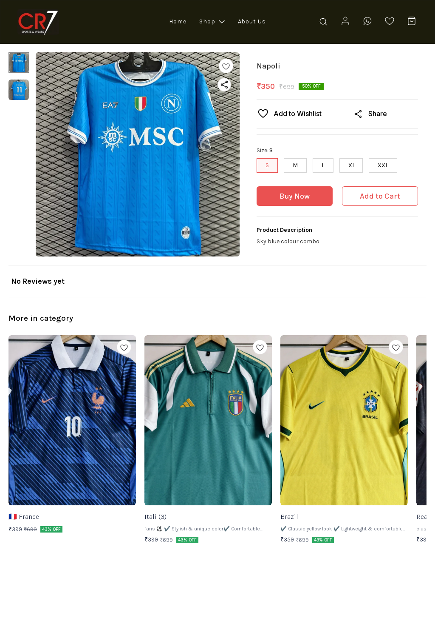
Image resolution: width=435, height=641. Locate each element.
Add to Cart (380, 196)
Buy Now (295, 196)
